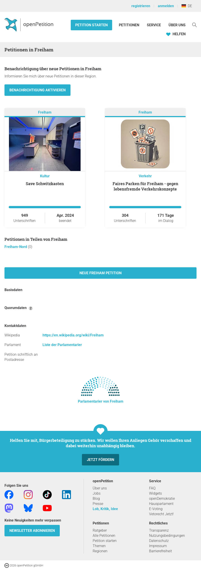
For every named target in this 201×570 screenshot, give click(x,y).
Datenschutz (159, 541)
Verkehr (145, 176)
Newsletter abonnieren (32, 530)
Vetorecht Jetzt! (161, 514)
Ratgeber (100, 530)
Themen (99, 546)
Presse (98, 504)
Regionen (100, 551)
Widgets (155, 493)
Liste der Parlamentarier (62, 345)
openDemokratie (162, 498)
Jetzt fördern (100, 460)
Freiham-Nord (16, 247)
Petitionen (129, 25)
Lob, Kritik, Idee (105, 509)
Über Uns (177, 25)
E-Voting (156, 509)
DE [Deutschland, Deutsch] (187, 6)
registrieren (140, 6)
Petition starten (91, 25)
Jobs (96, 493)
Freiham (44, 112)
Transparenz (159, 530)
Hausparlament (161, 504)
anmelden (166, 6)
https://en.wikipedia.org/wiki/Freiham (73, 335)
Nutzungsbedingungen (167, 535)
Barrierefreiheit (160, 551)
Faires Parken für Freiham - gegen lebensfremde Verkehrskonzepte (145, 186)
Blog (96, 498)
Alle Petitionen (104, 535)
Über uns (100, 488)
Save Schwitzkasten (45, 183)
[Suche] (194, 24)
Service (154, 25)
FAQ (152, 488)
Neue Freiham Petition (100, 273)
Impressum (158, 546)
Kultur (45, 176)
